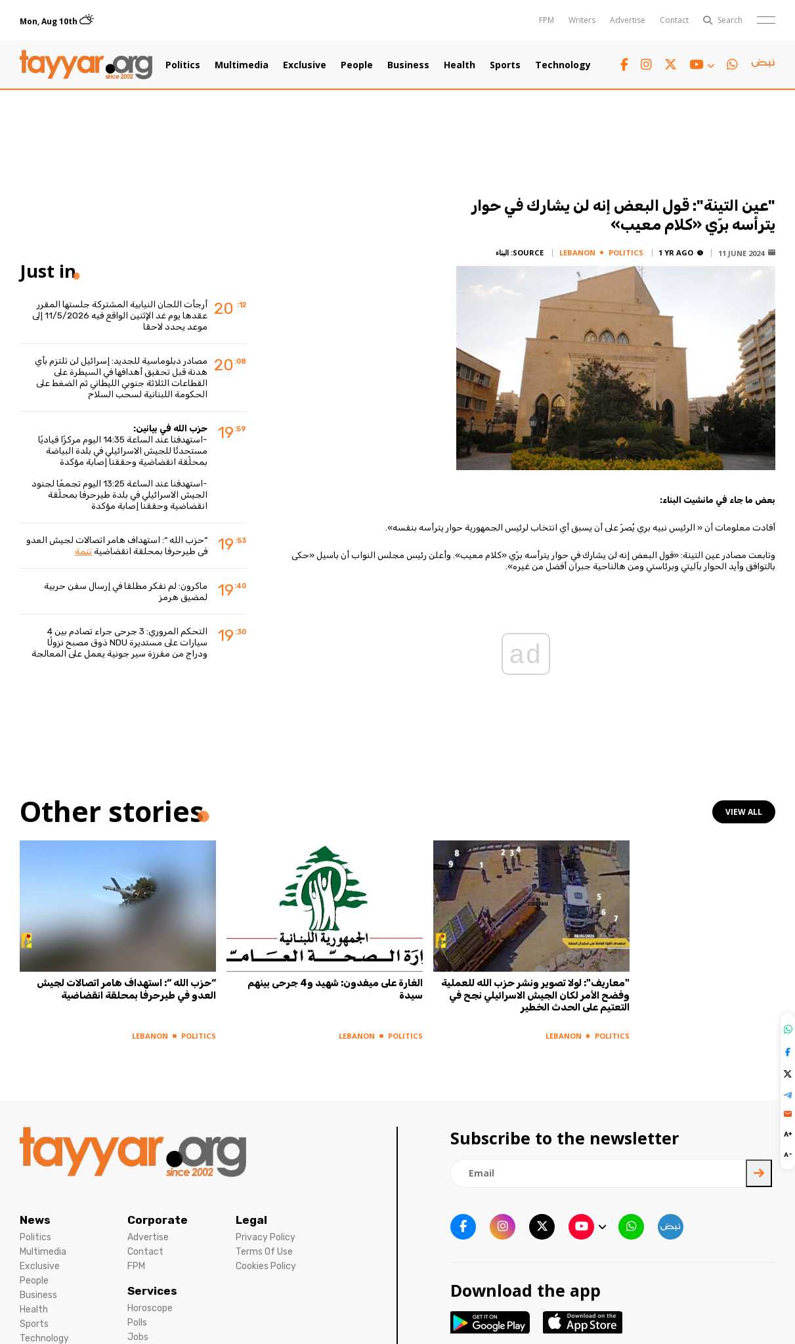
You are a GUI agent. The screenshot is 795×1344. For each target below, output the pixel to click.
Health (459, 65)
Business (408, 65)
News (35, 1219)
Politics (182, 65)
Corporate (157, 1219)
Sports (505, 65)
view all (743, 811)
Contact (674, 20)
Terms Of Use (264, 1251)
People (357, 65)
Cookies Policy (266, 1266)
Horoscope (150, 1308)
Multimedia (242, 65)
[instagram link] (646, 64)
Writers (582, 20)
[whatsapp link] (732, 64)
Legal (251, 1219)
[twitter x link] (670, 64)
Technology (563, 65)
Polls (137, 1322)
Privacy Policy (265, 1237)
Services (152, 1290)
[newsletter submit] (759, 1173)
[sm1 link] (762, 65)
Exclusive (304, 65)
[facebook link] (624, 64)
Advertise (627, 20)
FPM (546, 20)
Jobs (137, 1337)
